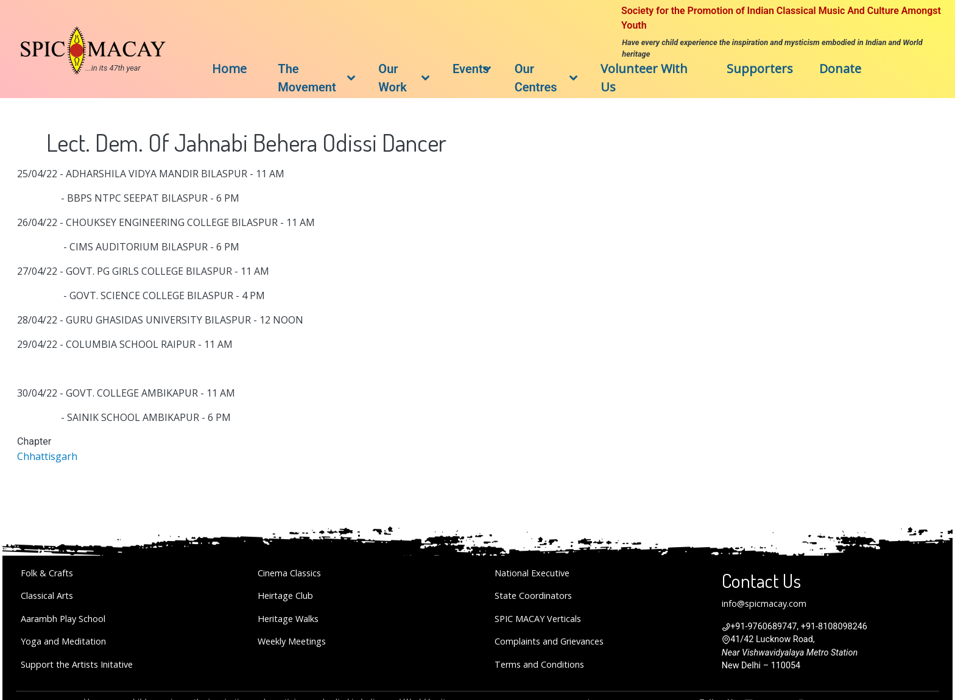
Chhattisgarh (47, 456)
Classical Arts (47, 595)
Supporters (760, 68)
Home (229, 68)
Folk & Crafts (47, 573)
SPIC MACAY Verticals (538, 618)
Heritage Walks (288, 618)
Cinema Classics (289, 573)
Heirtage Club (285, 595)
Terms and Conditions (539, 664)
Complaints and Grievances (549, 641)
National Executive (532, 573)
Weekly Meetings (292, 641)
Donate (840, 68)
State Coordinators (533, 595)
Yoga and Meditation (63, 641)
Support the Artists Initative (77, 664)
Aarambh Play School (63, 618)
